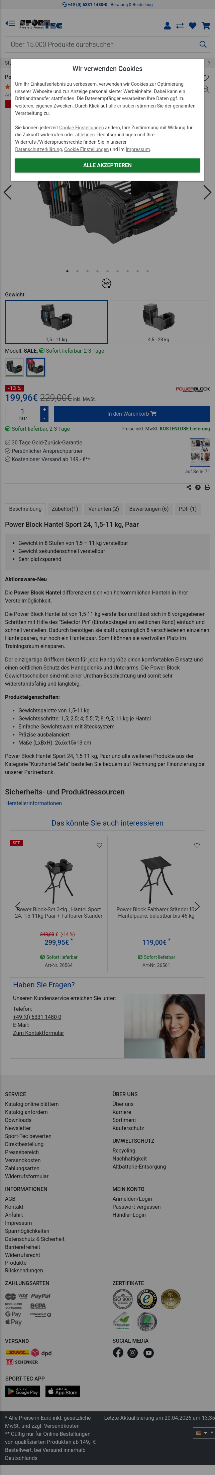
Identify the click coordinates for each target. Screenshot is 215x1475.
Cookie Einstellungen (81, 128)
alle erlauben (122, 106)
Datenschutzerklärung (38, 149)
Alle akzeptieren (107, 165)
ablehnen (85, 135)
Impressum (138, 149)
